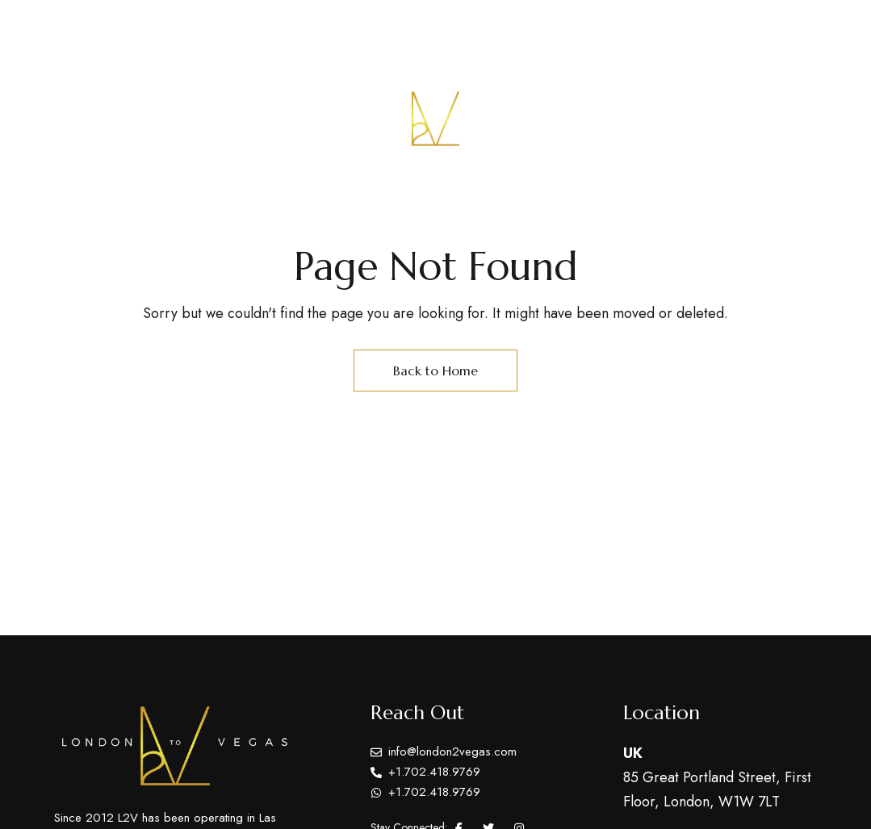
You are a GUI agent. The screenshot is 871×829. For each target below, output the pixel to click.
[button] (764, 118)
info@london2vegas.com (733, 30)
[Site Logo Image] (436, 119)
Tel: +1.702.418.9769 (568, 30)
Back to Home (435, 370)
